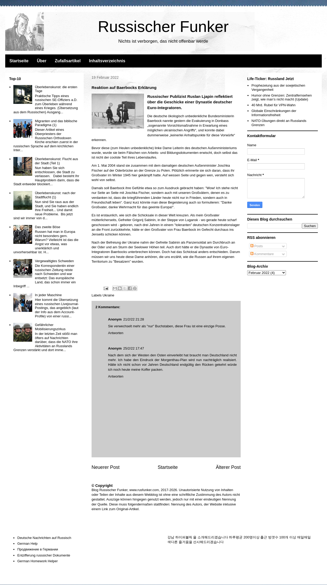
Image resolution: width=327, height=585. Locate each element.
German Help (27, 543)
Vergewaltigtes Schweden (54, 261)
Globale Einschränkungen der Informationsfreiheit (273, 113)
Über (41, 61)
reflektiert (224, 96)
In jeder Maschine (48, 295)
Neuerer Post (106, 467)
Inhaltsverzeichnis (107, 61)
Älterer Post (228, 467)
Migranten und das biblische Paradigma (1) (56, 123)
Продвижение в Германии (37, 549)
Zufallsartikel (68, 61)
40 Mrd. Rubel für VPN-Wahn (273, 105)
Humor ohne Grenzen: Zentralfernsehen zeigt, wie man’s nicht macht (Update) (281, 97)
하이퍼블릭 (183, 537)
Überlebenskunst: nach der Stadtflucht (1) (55, 195)
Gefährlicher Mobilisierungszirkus (50, 327)
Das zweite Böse (47, 227)
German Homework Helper (37, 561)
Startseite (19, 61)
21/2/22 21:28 (133, 319)
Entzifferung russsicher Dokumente (43, 555)
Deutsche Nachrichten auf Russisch (44, 538)
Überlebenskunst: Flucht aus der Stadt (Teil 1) (56, 161)
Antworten (115, 333)
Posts (256, 246)
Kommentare (262, 254)
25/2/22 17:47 (133, 348)
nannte (168, 121)
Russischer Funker (163, 26)
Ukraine (108, 295)
